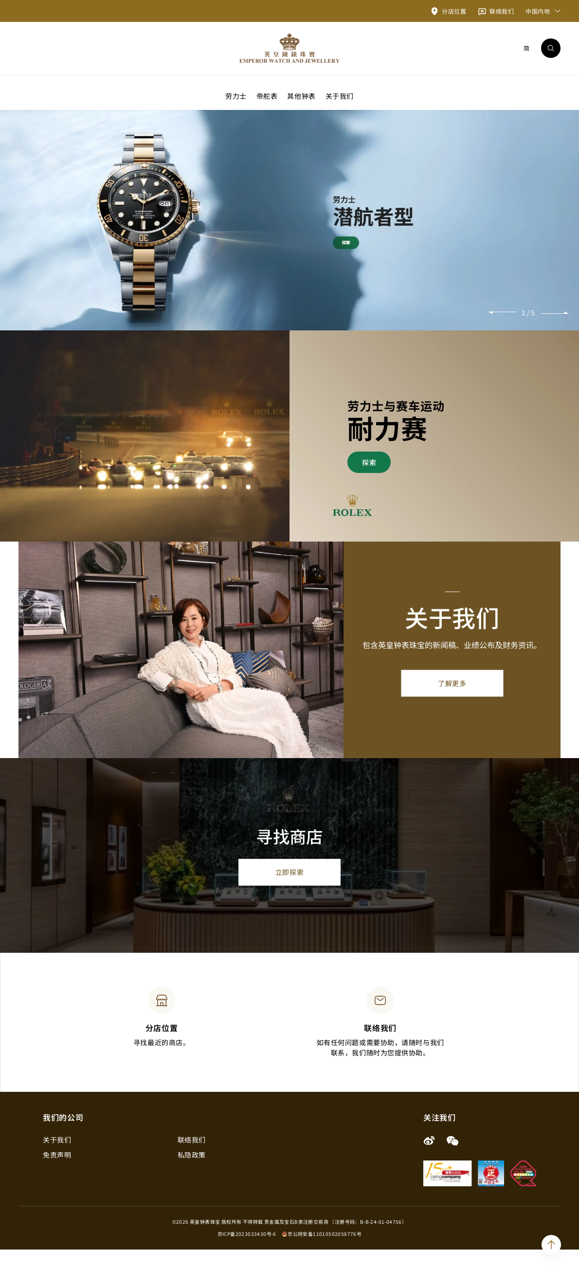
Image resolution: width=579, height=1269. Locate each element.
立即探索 (289, 891)
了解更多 (452, 702)
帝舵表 (267, 95)
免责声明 (57, 1174)
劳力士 (236, 95)
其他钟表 (301, 95)
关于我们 (340, 95)
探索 (369, 481)
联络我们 (192, 1159)
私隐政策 (192, 1174)
